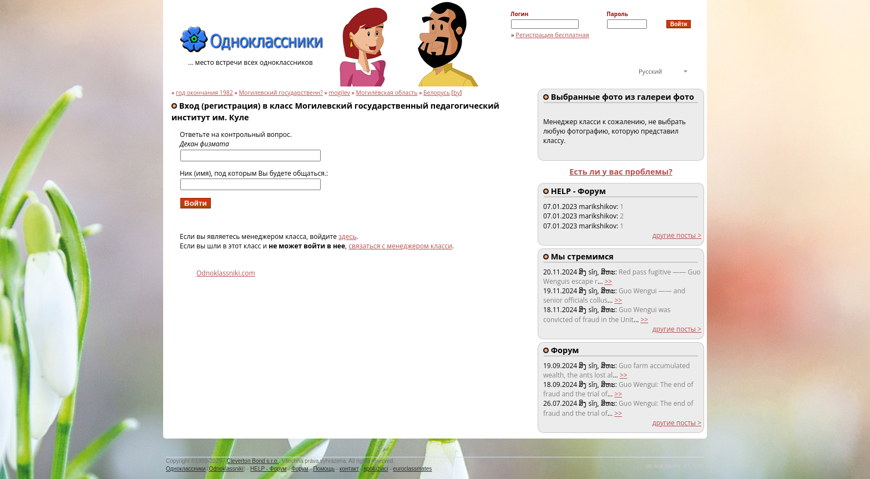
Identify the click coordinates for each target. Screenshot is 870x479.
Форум (299, 469)
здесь (347, 236)
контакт (349, 469)
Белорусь (436, 92)
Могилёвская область (387, 92)
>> (608, 281)
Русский (650, 71)
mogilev (339, 92)
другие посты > (676, 235)
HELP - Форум (268, 469)
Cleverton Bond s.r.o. (253, 461)
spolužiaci (376, 469)
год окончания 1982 (204, 92)
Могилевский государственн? (281, 92)
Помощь (324, 469)
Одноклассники (185, 469)
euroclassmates (412, 469)
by (456, 92)
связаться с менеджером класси (400, 246)
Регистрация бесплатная (552, 34)
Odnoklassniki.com (225, 273)
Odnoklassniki (226, 469)
